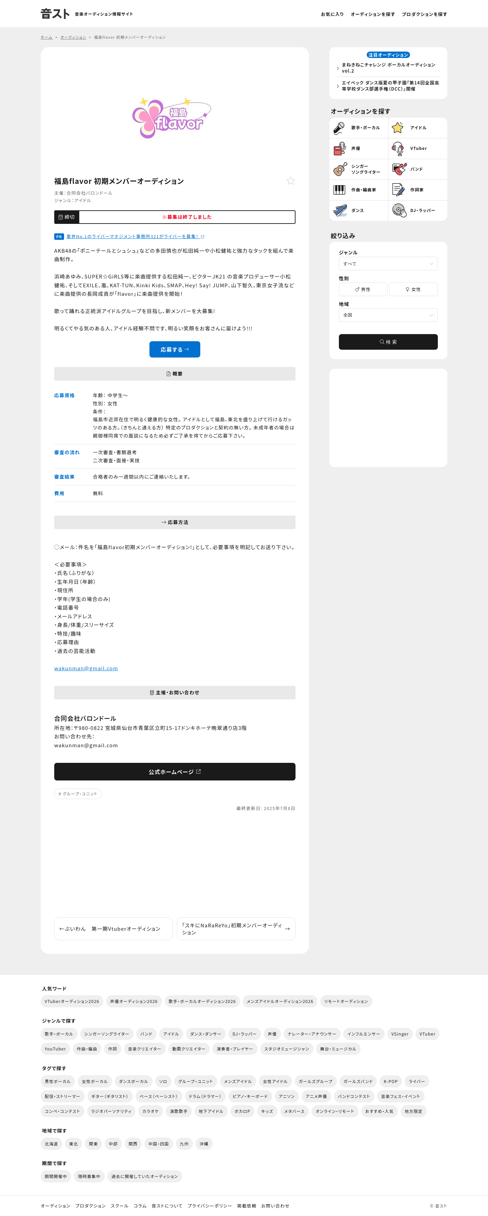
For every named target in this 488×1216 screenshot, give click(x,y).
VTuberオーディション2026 (72, 1001)
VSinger (400, 1034)
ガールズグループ (316, 1081)
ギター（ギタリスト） (110, 1096)
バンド (146, 1034)
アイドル (83, 200)
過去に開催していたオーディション (144, 1176)
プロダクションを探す (424, 14)
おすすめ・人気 (379, 1111)
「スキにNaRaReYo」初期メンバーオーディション (236, 929)
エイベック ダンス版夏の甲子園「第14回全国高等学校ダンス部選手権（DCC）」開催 (389, 86)
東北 (73, 1143)
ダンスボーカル (133, 1081)
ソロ (163, 1081)
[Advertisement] (175, 864)
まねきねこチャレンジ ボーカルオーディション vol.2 (390, 68)
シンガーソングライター (106, 1034)
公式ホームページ (175, 772)
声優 (272, 1034)
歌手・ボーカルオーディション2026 (202, 1001)
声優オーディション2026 (134, 1001)
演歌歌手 (179, 1111)
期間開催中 (56, 1176)
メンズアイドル (238, 1081)
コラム (140, 1206)
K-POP (391, 1081)
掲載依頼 (247, 1206)
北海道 (51, 1143)
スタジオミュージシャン (286, 1048)
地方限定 (414, 1111)
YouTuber (55, 1048)
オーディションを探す (373, 14)
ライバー (417, 1081)
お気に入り (332, 14)
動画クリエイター (189, 1048)
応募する (175, 349)
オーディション (55, 1206)
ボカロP (242, 1111)
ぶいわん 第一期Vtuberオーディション (110, 928)
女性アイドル (275, 1081)
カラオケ (150, 1111)
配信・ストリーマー (63, 1096)
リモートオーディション (346, 1001)
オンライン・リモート (335, 1111)
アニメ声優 (316, 1096)
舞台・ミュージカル (338, 1048)
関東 (93, 1143)
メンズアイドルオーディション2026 (280, 1001)
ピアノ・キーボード (250, 1096)
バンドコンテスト (354, 1096)
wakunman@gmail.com (86, 668)
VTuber (427, 1034)
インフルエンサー (364, 1034)
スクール (120, 1206)
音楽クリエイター (145, 1048)
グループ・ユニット (80, 793)
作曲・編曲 (87, 1048)
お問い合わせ (275, 1206)
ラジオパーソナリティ (111, 1111)
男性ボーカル (58, 1081)
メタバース (294, 1111)
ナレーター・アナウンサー (312, 1034)
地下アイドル (211, 1111)
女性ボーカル (95, 1081)
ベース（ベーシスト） (159, 1096)
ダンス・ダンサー (206, 1034)
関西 (133, 1143)
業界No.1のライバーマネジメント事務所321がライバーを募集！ (135, 236)
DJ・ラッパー (244, 1034)
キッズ (267, 1111)
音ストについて (167, 1206)
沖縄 (204, 1143)
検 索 (388, 344)
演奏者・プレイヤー (235, 1048)
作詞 (112, 1048)
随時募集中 (89, 1176)
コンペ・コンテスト (62, 1111)
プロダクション (90, 1206)
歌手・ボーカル (59, 1034)
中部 (113, 1143)
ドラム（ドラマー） (205, 1096)
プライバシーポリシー (210, 1206)
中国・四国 (158, 1143)
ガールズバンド (358, 1081)
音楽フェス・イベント (401, 1096)
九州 (184, 1143)
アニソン (287, 1096)
